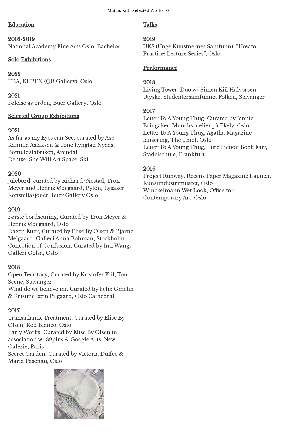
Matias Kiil (118, 10)
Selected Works (148, 10)
